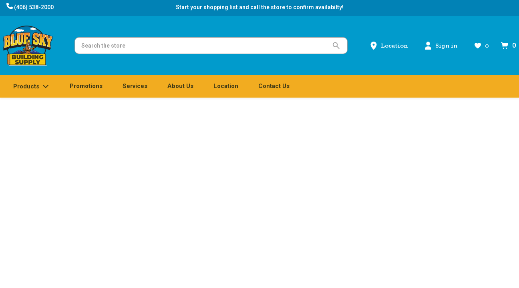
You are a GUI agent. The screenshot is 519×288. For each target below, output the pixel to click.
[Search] (204, 45)
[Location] (389, 45)
